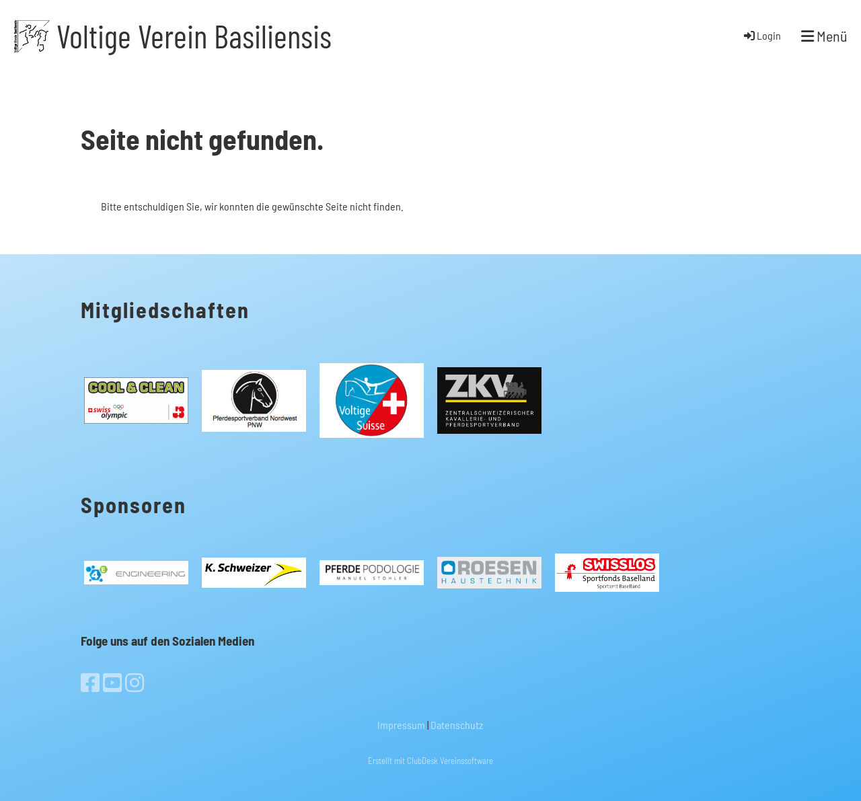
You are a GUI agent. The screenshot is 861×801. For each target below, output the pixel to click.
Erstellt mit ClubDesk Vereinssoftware (430, 760)
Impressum (401, 724)
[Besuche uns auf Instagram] (134, 682)
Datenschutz (456, 724)
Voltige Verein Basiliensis (194, 35)
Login (761, 35)
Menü (824, 35)
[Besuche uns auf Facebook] (90, 682)
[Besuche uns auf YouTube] (112, 682)
